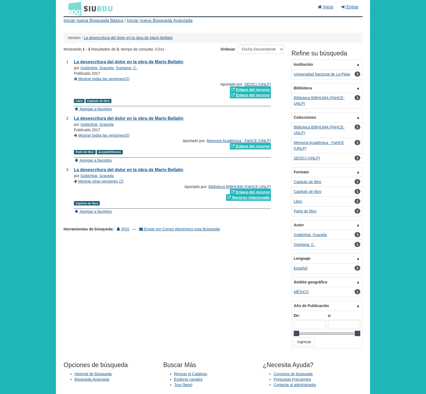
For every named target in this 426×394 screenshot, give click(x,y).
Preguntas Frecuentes (292, 379)
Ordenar (228, 49)
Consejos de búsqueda (293, 374)
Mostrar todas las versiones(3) (101, 79)
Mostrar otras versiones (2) (99, 181)
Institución (303, 64)
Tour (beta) (183, 385)
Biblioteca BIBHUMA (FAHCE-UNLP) (239, 187)
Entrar (350, 7)
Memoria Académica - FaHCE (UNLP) (239, 141)
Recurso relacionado (248, 197)
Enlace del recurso (250, 89)
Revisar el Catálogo (190, 374)
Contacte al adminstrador (295, 385)
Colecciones (305, 117)
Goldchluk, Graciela (97, 68)
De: (297, 315)
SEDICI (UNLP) (258, 84)
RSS (123, 229)
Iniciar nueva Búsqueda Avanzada (160, 20)
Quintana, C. (126, 68)
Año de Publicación (311, 306)
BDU (73, 8)
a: (329, 315)
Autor (299, 225)
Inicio (325, 7)
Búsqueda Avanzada (91, 379)
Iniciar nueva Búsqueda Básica (93, 20)
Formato (301, 172)
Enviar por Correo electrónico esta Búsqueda (179, 229)
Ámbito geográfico (310, 282)
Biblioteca (303, 88)
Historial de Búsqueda (93, 374)
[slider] (296, 333)
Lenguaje (302, 258)
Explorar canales (188, 379)
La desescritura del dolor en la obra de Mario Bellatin (128, 38)
